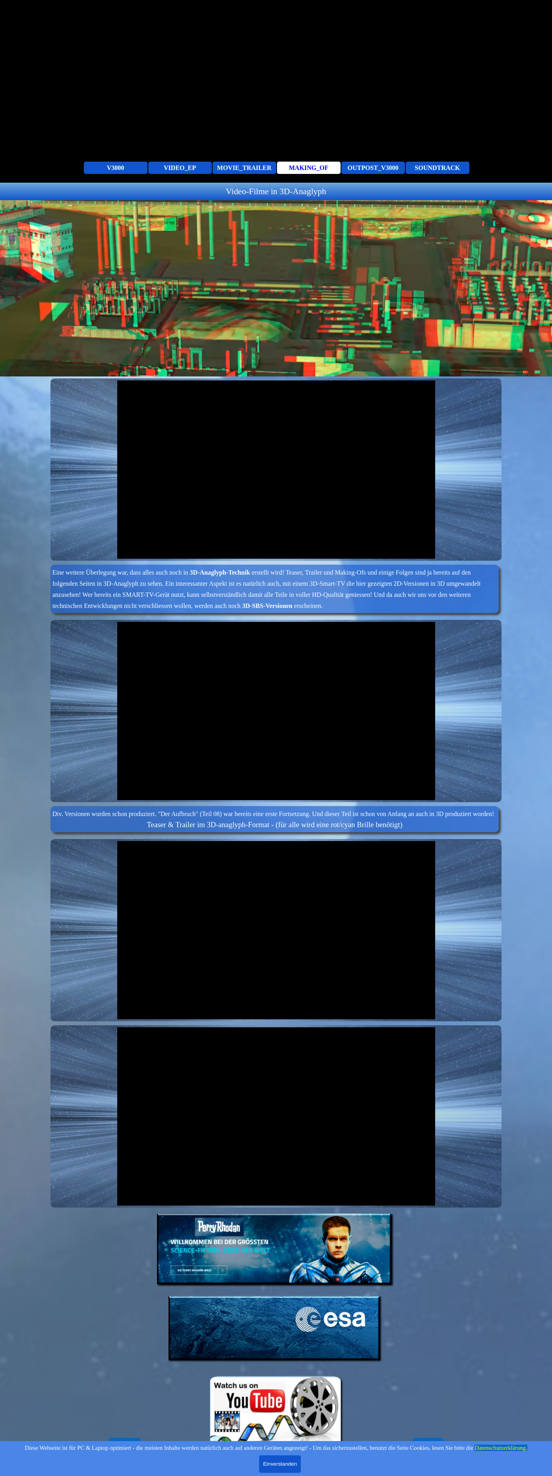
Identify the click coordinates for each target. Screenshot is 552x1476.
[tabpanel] (276, 191)
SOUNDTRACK (437, 167)
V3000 (115, 167)
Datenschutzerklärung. (501, 1448)
